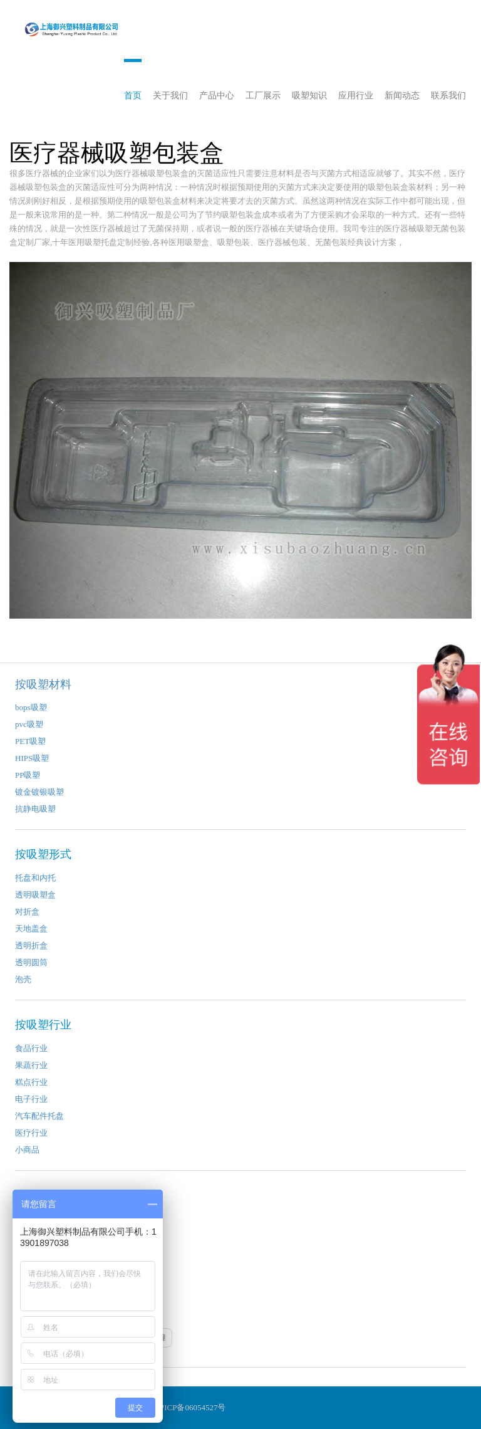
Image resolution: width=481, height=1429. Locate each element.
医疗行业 (31, 1133)
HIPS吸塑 (32, 758)
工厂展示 (263, 95)
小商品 (27, 1149)
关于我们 (170, 95)
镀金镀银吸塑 (39, 792)
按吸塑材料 (43, 684)
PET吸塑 (30, 741)
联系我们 (448, 95)
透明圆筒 (31, 962)
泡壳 (23, 979)
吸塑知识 (309, 95)
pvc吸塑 (29, 724)
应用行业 (355, 95)
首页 (133, 95)
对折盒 (27, 911)
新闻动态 (402, 95)
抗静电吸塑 (35, 809)
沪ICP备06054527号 (190, 1407)
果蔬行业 (31, 1065)
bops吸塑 (31, 707)
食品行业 (31, 1048)
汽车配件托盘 (39, 1116)
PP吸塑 (27, 775)
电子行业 (31, 1099)
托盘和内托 (35, 877)
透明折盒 (31, 945)
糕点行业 (31, 1082)
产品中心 (216, 95)
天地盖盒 (31, 928)
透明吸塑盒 (35, 894)
